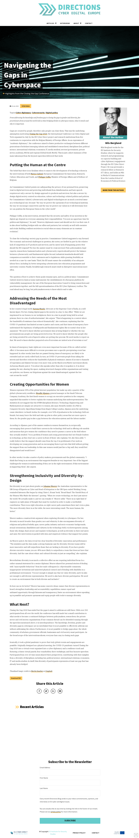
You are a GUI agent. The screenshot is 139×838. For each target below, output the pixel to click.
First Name (44, 778)
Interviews (26, 106)
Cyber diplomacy (23, 113)
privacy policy (56, 812)
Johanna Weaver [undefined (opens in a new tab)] (50, 486)
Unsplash (48, 671)
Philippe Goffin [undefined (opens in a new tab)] (44, 177)
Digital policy (52, 113)
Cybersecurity (38, 113)
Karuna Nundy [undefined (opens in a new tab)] (39, 309)
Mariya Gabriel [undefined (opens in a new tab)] (37, 174)
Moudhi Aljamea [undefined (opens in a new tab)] (43, 393)
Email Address (45, 767)
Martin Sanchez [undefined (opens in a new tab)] (37, 671)
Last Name (44, 788)
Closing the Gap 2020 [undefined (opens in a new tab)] (38, 134)
